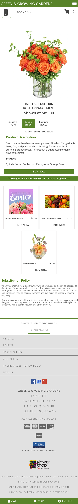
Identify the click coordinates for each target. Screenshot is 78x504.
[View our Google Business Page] (39, 383)
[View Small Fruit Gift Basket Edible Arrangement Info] (57, 201)
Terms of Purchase (40, 492)
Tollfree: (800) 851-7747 (39, 411)
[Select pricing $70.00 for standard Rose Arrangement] (13, 123)
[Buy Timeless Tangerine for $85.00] (39, 171)
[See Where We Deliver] (39, 330)
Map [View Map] (39, 501)
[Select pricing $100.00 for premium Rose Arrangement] (43, 123)
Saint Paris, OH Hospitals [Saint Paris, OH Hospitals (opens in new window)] (54, 476)
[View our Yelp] (44, 383)
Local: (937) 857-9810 (39, 406)
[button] (69, 12)
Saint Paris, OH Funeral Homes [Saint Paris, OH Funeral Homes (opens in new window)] (18, 476)
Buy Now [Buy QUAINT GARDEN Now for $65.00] (41, 270)
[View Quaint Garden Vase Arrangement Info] (39, 246)
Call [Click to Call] (13, 501)
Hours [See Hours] (65, 501)
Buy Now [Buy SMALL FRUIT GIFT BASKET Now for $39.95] (59, 225)
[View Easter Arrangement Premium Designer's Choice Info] (21, 201)
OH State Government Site (54, 487)
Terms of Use (61, 492)
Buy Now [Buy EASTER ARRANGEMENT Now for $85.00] (23, 225)
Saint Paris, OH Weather (22, 487)
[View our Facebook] (33, 383)
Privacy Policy (17, 492)
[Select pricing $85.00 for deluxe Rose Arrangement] (28, 123)
